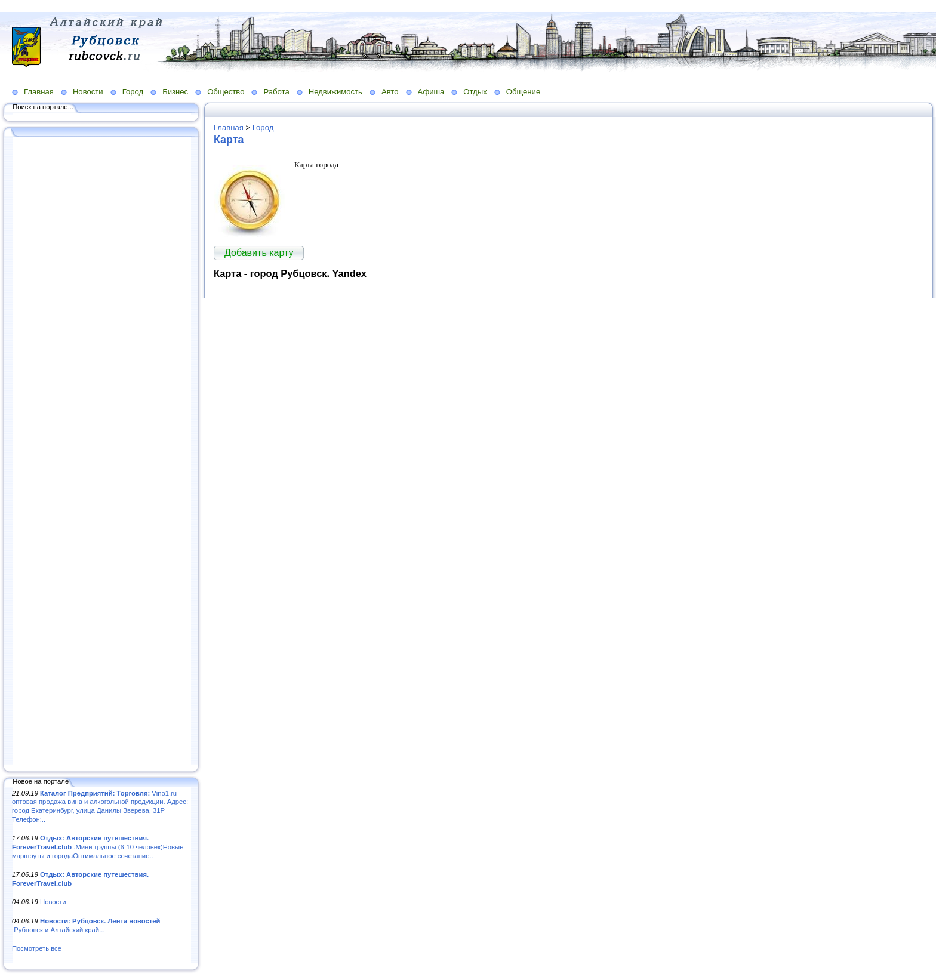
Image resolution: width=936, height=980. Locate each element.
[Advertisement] (101, 451)
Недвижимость (335, 91)
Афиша (431, 91)
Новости (88, 91)
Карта (229, 140)
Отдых (475, 91)
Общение (523, 91)
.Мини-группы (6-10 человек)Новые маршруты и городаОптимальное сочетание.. (97, 846)
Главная (39, 91)
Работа (276, 91)
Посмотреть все (36, 948)
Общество (225, 91)
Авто (390, 91)
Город (132, 91)
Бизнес (175, 91)
